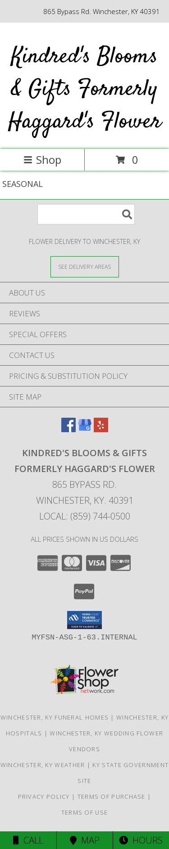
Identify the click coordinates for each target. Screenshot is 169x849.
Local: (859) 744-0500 (84, 516)
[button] (84, 620)
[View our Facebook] (68, 429)
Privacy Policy (44, 796)
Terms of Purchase (112, 796)
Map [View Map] (85, 840)
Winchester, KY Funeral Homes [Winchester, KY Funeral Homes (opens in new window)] (54, 717)
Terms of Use (84, 812)
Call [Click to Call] (28, 840)
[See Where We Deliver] (84, 266)
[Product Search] (86, 214)
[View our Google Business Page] (85, 429)
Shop (42, 159)
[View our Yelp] (101, 429)
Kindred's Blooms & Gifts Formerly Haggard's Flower (84, 89)
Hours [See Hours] (141, 840)
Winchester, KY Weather (42, 765)
